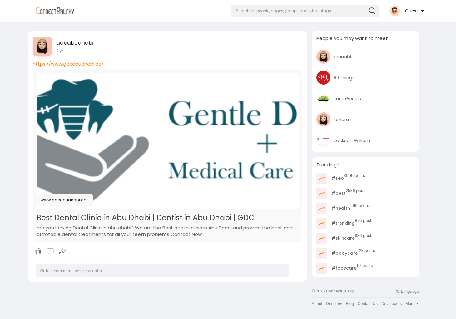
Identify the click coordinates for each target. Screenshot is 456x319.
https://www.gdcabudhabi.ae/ (68, 64)
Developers (391, 304)
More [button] (412, 303)
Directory (334, 304)
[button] (305, 11)
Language (407, 291)
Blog (350, 304)
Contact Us (368, 304)
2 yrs (61, 51)
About (317, 304)
